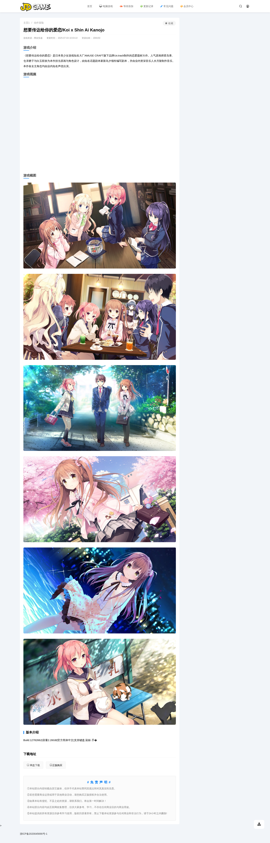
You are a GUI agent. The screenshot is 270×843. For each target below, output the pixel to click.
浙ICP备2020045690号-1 (34, 833)
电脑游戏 (106, 6)
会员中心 (186, 6)
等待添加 (126, 6)
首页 (89, 6)
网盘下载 (33, 765)
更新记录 (146, 6)
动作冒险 (39, 22)
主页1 (26, 22)
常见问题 (166, 6)
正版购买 (55, 765)
